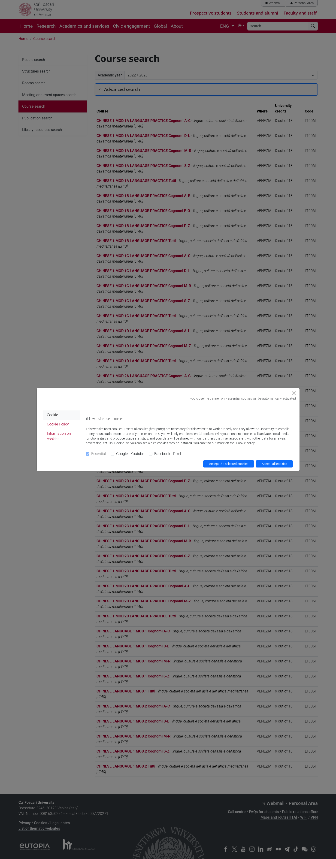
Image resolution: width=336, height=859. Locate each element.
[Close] (294, 393)
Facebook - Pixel (167, 454)
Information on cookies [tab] (59, 436)
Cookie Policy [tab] (58, 424)
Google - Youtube (130, 454)
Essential (98, 454)
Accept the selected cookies (228, 464)
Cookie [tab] (52, 415)
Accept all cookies (274, 464)
